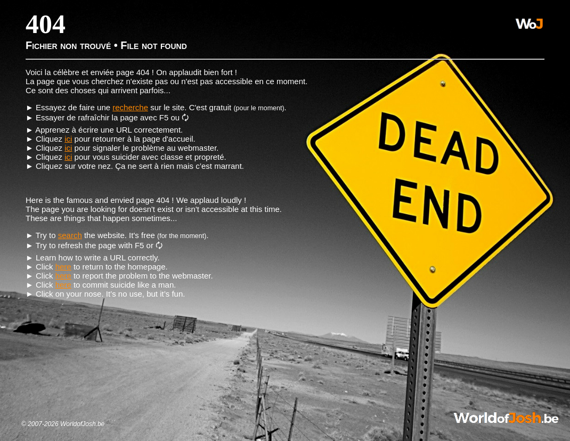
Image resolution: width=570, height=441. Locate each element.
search (70, 235)
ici (68, 138)
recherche (130, 107)
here (63, 266)
